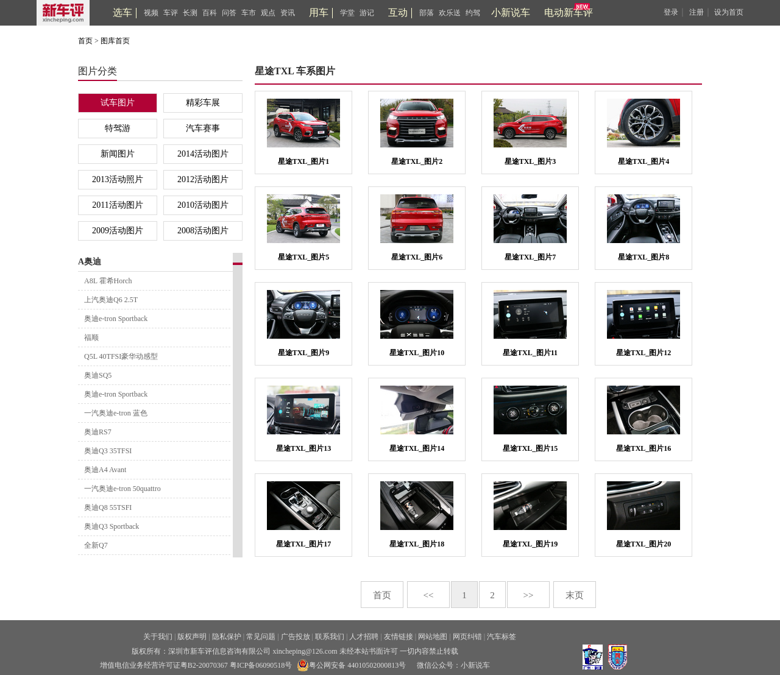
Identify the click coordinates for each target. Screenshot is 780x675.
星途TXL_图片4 (644, 161)
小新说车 (510, 12)
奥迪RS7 (98, 432)
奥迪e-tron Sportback (115, 318)
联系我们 (329, 636)
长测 (190, 13)
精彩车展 (203, 102)
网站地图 (432, 636)
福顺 (91, 337)
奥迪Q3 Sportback (111, 526)
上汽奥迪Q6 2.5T (111, 299)
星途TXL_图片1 (304, 161)
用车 (318, 12)
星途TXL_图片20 (644, 544)
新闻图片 (118, 153)
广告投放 (295, 636)
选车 (122, 12)
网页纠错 (467, 636)
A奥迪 (89, 261)
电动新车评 (568, 12)
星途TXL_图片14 (417, 448)
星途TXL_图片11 (530, 352)
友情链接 (398, 636)
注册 (696, 12)
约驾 (473, 13)
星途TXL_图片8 (644, 257)
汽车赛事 (203, 128)
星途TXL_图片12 (644, 352)
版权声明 (192, 636)
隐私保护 (226, 636)
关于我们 (157, 636)
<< (429, 595)
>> (528, 595)
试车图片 (118, 102)
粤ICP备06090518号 (261, 665)
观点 (268, 13)
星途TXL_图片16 (644, 448)
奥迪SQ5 (98, 375)
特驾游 (117, 128)
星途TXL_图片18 (417, 544)
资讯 (287, 13)
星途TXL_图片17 (304, 544)
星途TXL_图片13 (304, 448)
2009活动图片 (117, 230)
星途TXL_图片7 (530, 257)
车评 (170, 13)
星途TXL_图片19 (530, 544)
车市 (248, 13)
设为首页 (728, 12)
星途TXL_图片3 (530, 161)
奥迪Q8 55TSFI (108, 507)
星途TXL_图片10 (417, 352)
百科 (209, 13)
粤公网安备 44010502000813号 (351, 665)
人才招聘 (363, 636)
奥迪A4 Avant (105, 469)
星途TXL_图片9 (304, 352)
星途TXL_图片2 (417, 161)
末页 (575, 595)
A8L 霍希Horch (108, 281)
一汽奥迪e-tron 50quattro (122, 488)
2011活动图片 (117, 205)
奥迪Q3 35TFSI (108, 451)
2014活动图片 (203, 153)
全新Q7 (96, 545)
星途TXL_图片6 (417, 257)
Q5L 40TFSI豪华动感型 (121, 356)
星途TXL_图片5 (304, 257)
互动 (398, 12)
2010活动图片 (203, 205)
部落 (426, 13)
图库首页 (115, 41)
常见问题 (260, 636)
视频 (151, 13)
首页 (85, 41)
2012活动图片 (203, 179)
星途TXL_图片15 (530, 448)
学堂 (347, 13)
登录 (671, 12)
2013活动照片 (117, 179)
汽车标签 (501, 636)
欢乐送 (450, 13)
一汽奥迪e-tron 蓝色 (115, 413)
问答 (229, 13)
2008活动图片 (203, 230)
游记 (367, 13)
